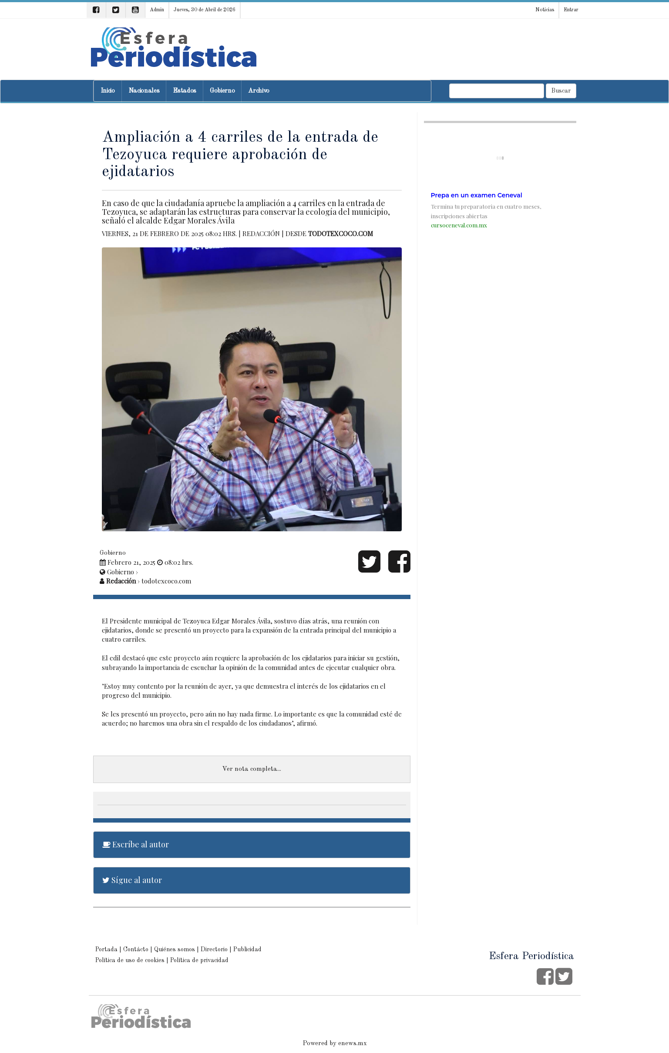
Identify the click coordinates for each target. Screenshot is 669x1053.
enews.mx (352, 1043)
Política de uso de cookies (130, 960)
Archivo (258, 91)
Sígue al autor (132, 880)
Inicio (108, 91)
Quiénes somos (174, 949)
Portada (106, 949)
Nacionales (144, 91)
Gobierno (222, 91)
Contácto (135, 949)
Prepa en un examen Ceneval (476, 195)
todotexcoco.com (340, 233)
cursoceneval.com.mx (459, 225)
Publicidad (247, 949)
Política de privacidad (199, 960)
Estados (184, 91)
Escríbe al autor (135, 844)
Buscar (561, 91)
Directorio (214, 949)
